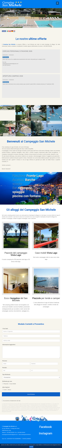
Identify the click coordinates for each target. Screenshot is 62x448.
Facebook (45, 427)
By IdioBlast (28, 438)
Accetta (31, 446)
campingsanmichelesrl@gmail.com (10, 434)
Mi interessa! (5, 57)
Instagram (45, 433)
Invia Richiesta (31, 394)
